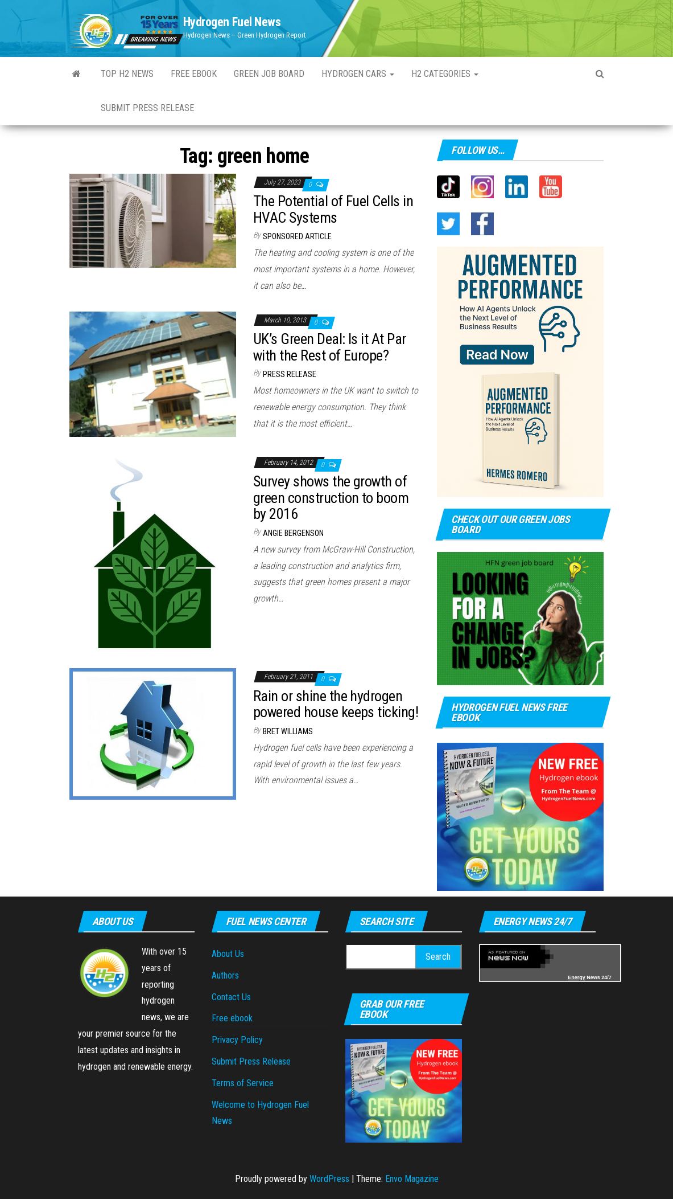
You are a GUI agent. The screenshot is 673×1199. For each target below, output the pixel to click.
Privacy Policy (237, 1039)
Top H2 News (127, 73)
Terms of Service (243, 1083)
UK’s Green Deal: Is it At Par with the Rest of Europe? (329, 347)
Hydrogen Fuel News (232, 22)
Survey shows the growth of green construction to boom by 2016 (330, 497)
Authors (225, 975)
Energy (576, 977)
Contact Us (231, 997)
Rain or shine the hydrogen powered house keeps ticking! (335, 704)
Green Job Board (269, 73)
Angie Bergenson (293, 533)
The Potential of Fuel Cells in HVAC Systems (333, 209)
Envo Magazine (412, 1178)
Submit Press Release (147, 108)
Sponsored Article (297, 236)
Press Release (289, 374)
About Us (228, 953)
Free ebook (194, 73)
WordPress (329, 1178)
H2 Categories (444, 73)
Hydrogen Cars (357, 73)
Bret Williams (288, 731)
